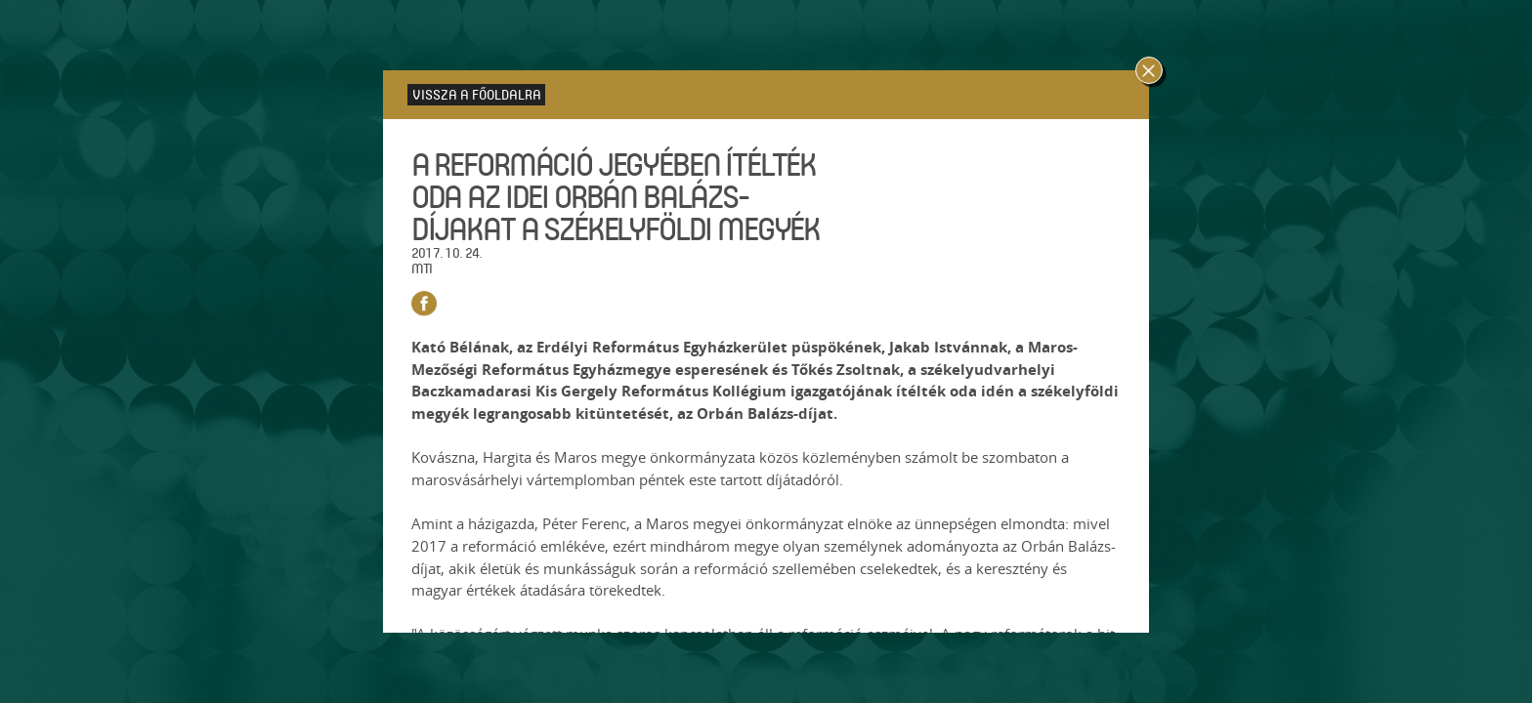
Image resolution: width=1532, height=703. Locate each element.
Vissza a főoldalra (476, 94)
